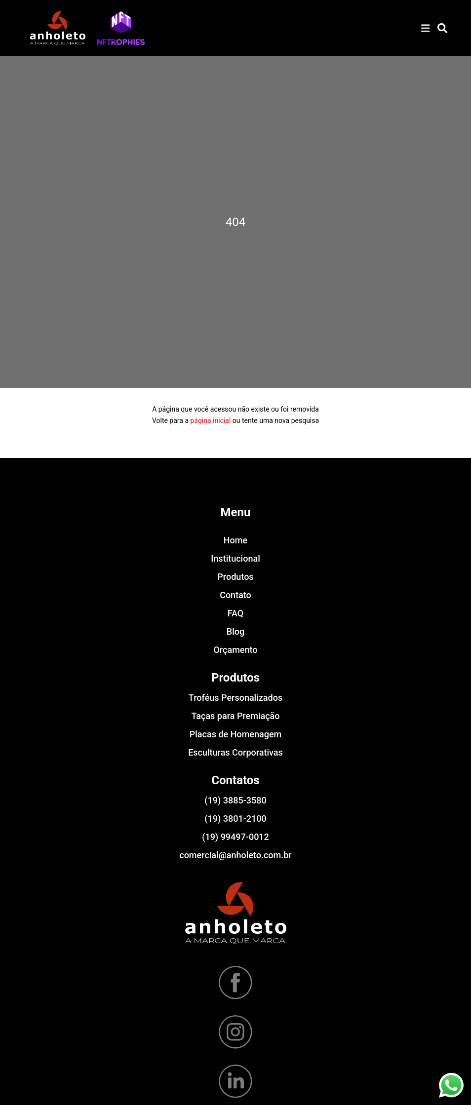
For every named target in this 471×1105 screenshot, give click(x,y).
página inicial (210, 420)
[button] (121, 28)
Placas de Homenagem (235, 734)
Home (235, 540)
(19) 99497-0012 (235, 837)
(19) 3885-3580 (235, 800)
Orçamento (235, 650)
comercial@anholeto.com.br (235, 855)
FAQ (236, 613)
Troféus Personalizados (235, 697)
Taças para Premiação (236, 716)
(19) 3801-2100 (235, 818)
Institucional (235, 558)
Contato (235, 595)
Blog (235, 631)
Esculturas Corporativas (235, 752)
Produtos (235, 577)
